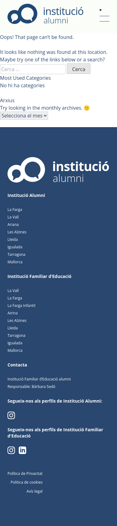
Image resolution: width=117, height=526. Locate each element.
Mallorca (14, 262)
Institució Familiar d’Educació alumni (39, 379)
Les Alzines (17, 232)
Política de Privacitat (24, 473)
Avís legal (34, 491)
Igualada (14, 247)
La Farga (14, 209)
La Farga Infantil (21, 305)
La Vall (13, 217)
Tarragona (16, 254)
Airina (12, 313)
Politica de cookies (27, 482)
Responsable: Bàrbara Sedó (31, 386)
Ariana (13, 224)
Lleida (12, 239)
